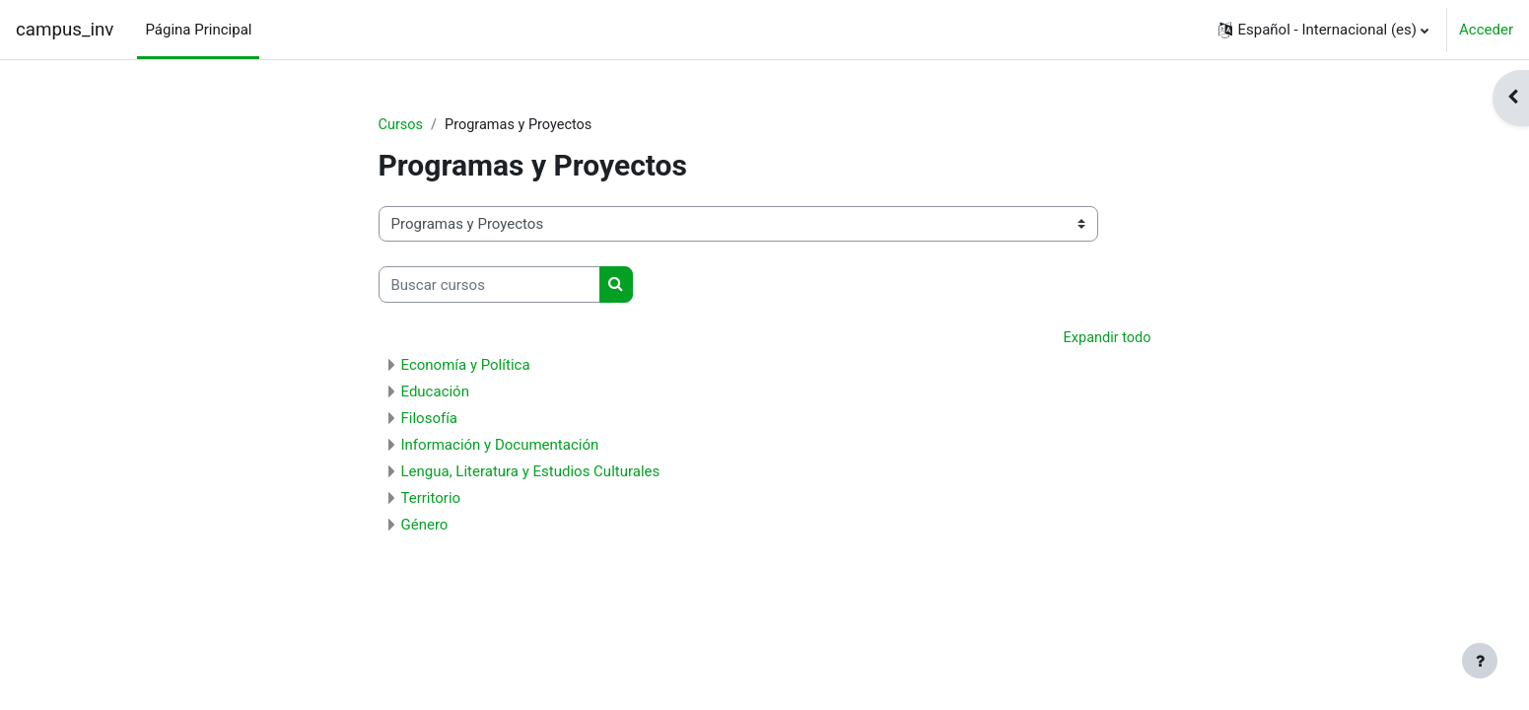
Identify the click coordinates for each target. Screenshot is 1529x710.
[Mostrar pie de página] (1479, 660)
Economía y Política (465, 366)
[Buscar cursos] (489, 285)
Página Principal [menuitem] (198, 29)
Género (425, 525)
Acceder (1486, 29)
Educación (435, 392)
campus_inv (64, 29)
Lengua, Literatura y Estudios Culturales (530, 472)
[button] (1323, 29)
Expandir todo (1105, 339)
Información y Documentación (500, 446)
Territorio (431, 499)
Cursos (402, 125)
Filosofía (429, 419)
